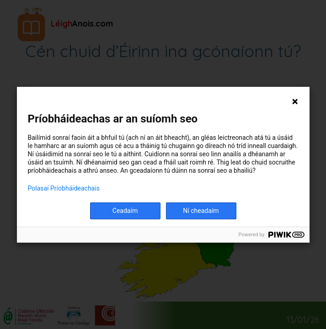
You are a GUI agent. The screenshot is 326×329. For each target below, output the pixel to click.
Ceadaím (125, 210)
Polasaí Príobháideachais (64, 188)
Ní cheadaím (201, 210)
